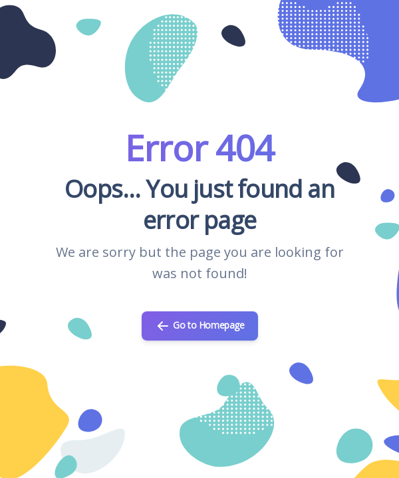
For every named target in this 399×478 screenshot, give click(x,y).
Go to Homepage (200, 326)
